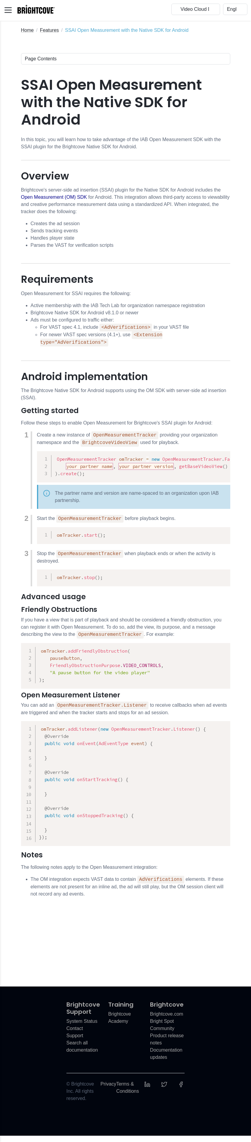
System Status (81, 1027)
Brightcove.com (166, 1020)
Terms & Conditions (127, 1094)
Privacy (108, 1090)
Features (49, 30)
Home (27, 30)
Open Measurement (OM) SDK (54, 197)
